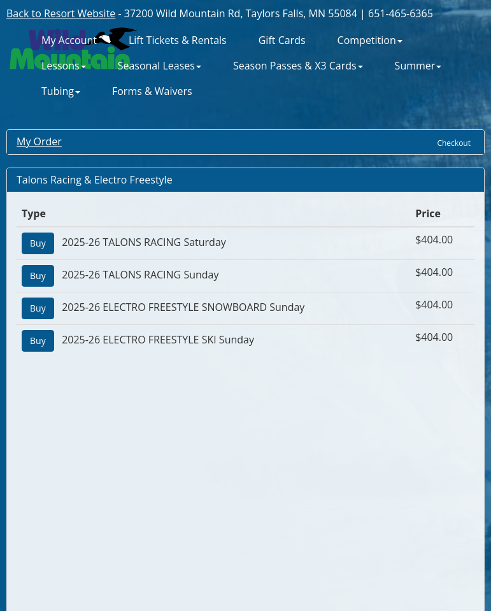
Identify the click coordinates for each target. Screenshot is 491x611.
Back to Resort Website (60, 13)
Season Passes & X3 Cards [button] (298, 66)
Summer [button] (418, 66)
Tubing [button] (60, 91)
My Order (39, 141)
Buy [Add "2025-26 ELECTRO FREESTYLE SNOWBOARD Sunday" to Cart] (38, 308)
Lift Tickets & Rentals (178, 40)
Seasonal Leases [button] (159, 66)
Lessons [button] (63, 66)
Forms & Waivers (152, 91)
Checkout (454, 143)
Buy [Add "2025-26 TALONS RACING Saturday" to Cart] (38, 243)
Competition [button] (370, 40)
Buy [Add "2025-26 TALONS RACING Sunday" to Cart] (38, 276)
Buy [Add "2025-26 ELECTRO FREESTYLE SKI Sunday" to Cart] (38, 340)
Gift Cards (282, 40)
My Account (69, 40)
